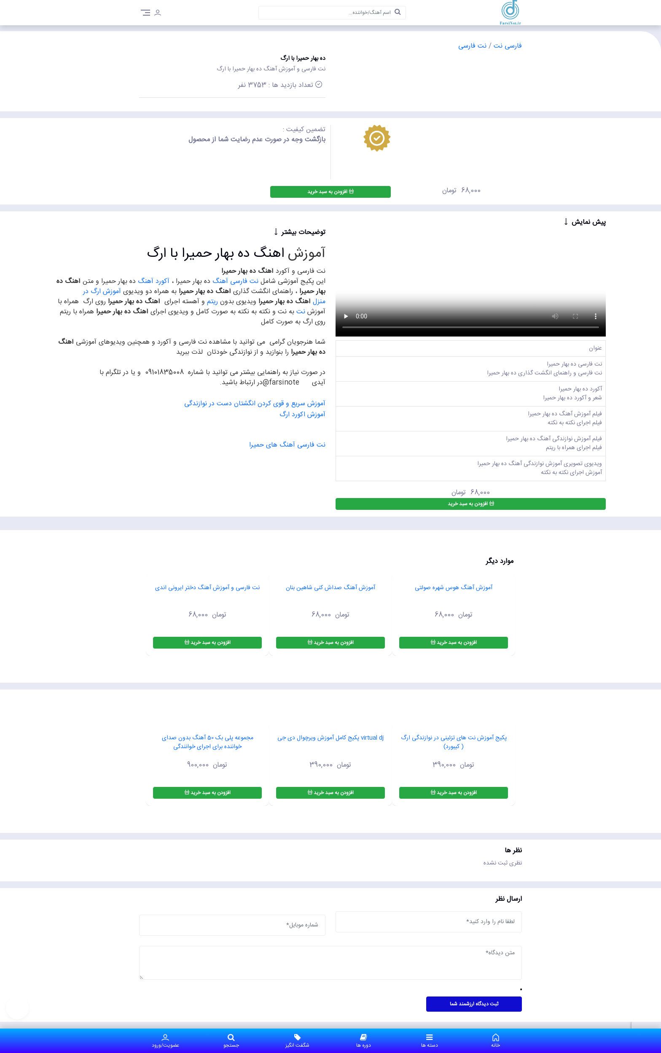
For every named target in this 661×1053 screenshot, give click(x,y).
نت (300, 312)
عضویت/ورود (165, 1041)
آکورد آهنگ (153, 281)
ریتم (211, 301)
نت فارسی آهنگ (235, 281)
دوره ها (363, 1041)
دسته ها (430, 1041)
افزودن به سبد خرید (330, 192)
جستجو (232, 1041)
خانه (495, 1041)
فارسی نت (507, 46)
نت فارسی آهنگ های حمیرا (287, 445)
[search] (398, 12)
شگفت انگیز (297, 1041)
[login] (157, 14)
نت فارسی (472, 46)
